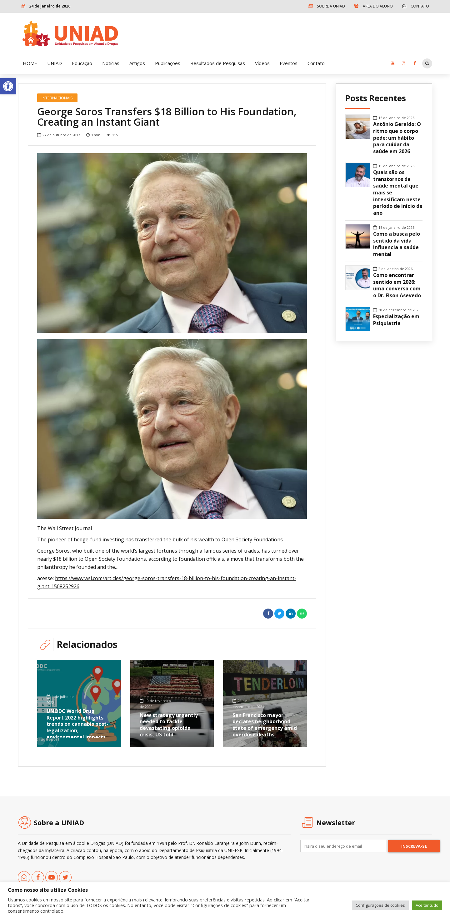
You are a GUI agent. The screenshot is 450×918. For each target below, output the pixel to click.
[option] (172, 243)
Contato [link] (316, 63)
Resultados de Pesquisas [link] (217, 63)
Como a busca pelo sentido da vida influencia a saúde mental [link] (396, 244)
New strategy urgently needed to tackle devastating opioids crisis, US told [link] (169, 725)
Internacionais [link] (57, 98)
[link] (8, 86)
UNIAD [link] (54, 63)
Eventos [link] (289, 63)
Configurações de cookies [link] (380, 905)
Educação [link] (82, 63)
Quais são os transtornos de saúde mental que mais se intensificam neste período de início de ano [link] (397, 192)
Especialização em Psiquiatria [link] (396, 320)
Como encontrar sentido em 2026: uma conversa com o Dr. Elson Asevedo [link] (397, 285)
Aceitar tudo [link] (427, 905)
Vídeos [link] (262, 63)
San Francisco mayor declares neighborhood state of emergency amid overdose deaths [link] (264, 725)
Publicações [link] (167, 63)
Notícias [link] (110, 63)
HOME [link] (30, 63)
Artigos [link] (137, 63)
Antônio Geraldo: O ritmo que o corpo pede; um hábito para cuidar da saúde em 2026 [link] (397, 138)
